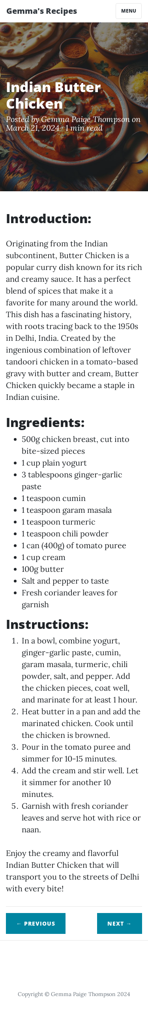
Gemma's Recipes (41, 11)
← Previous (35, 923)
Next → (119, 923)
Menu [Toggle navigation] (128, 10)
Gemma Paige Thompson (85, 119)
